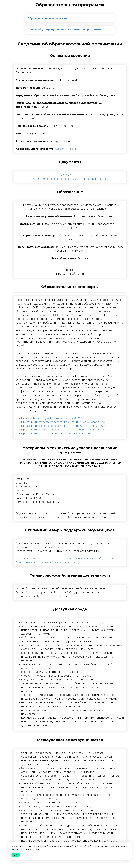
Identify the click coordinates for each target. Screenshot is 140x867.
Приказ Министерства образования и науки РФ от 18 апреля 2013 (63, 425)
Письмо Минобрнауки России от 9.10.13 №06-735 (52, 418)
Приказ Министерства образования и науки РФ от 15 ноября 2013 (63, 422)
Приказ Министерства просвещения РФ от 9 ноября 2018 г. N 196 (62, 429)
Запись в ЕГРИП (70, 174)
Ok (16, 855)
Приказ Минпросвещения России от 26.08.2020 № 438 (56, 433)
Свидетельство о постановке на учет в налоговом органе (70, 178)
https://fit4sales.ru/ (65, 148)
